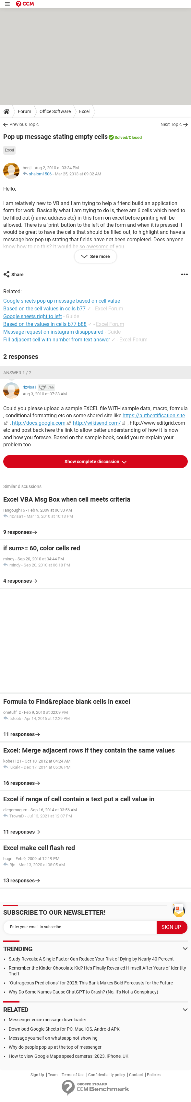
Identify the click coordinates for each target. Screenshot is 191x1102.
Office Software (55, 111)
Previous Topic (24, 124)
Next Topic (171, 124)
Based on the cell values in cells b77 (44, 309)
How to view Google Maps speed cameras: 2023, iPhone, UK (68, 1056)
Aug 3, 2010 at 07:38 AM (45, 393)
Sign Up (37, 1075)
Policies (154, 1075)
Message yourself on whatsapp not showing (53, 1038)
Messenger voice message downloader (47, 1019)
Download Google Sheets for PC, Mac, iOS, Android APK (64, 1029)
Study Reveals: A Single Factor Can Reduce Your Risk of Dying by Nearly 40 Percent (91, 959)
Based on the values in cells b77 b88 (45, 324)
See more (99, 256)
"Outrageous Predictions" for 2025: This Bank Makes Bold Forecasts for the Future (91, 982)
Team (53, 1075)
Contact (136, 1075)
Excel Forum (109, 309)
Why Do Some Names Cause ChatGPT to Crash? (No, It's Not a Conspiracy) (83, 991)
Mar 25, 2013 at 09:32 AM (78, 174)
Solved (120, 137)
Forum (24, 111)
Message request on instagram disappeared (53, 332)
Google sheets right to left (32, 316)
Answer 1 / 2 (17, 372)
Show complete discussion (92, 461)
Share (17, 274)
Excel (84, 111)
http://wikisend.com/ (97, 423)
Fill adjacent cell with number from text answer (56, 340)
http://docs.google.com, (39, 423)
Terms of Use (73, 1075)
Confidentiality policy (106, 1075)
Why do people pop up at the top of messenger (55, 1047)
